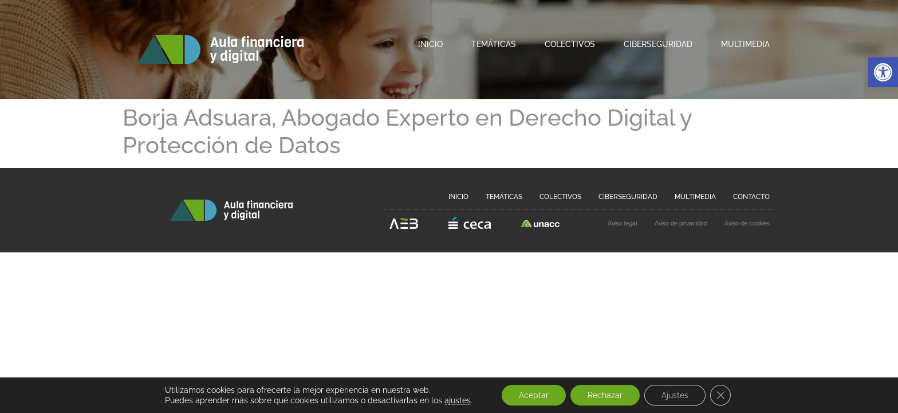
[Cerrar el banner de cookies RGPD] (720, 395)
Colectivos (570, 44)
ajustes (457, 400)
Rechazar (605, 395)
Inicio (430, 44)
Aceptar (534, 395)
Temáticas (493, 44)
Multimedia (745, 44)
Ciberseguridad (658, 44)
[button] (883, 72)
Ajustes (674, 395)
